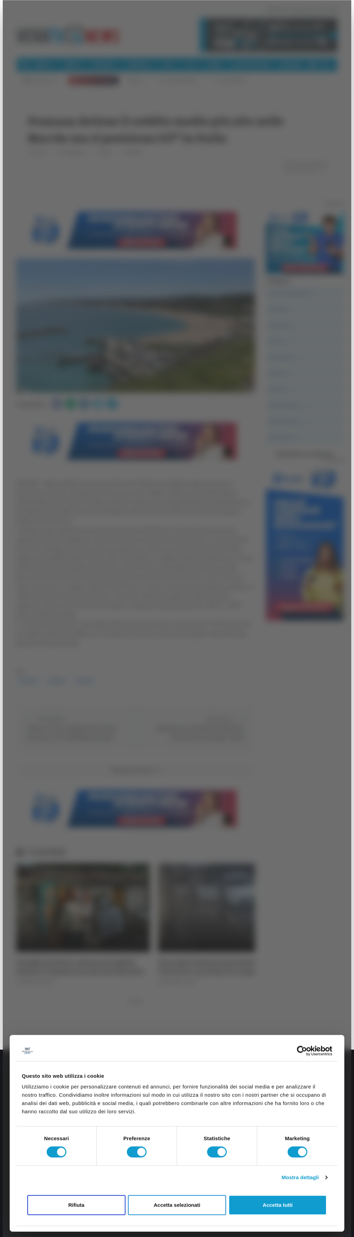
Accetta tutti (278, 1205)
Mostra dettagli (300, 1177)
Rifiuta (76, 1205)
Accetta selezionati (176, 1205)
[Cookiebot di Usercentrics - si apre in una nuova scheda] (302, 1050)
